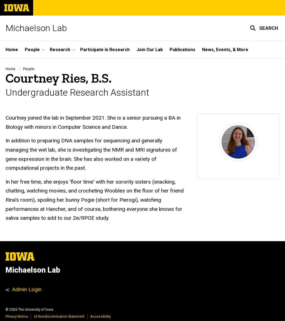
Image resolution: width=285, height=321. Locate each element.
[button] (264, 28)
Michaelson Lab (36, 28)
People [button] (32, 49)
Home (12, 49)
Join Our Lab (149, 49)
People (28, 69)
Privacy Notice (17, 316)
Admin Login (26, 289)
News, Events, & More (225, 49)
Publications (182, 49)
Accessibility (100, 316)
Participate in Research (105, 49)
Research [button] (60, 49)
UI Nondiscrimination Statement (59, 316)
